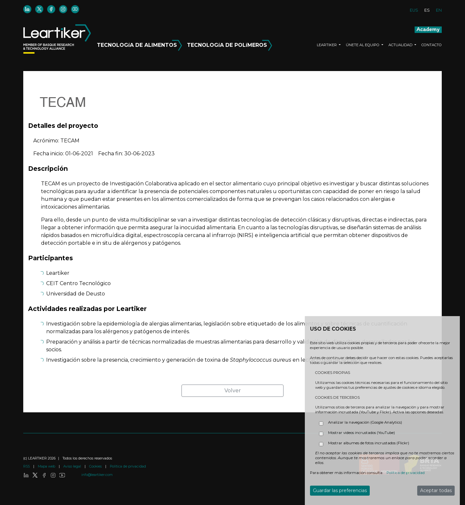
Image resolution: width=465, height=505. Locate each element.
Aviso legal (72, 466)
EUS (414, 10)
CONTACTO (431, 45)
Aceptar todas (436, 490)
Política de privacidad (128, 466)
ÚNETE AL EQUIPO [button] (363, 45)
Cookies (96, 466)
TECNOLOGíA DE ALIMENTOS (140, 44)
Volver (232, 390)
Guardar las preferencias (340, 490)
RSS (27, 466)
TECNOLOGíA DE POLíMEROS (229, 44)
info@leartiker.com (97, 475)
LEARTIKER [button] (327, 45)
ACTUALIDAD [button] (400, 45)
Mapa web (47, 466)
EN (439, 10)
